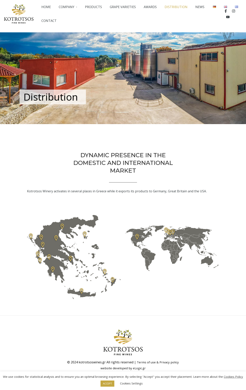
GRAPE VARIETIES (126, 13)
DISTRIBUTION (172, 13)
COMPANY (76, 13)
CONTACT (209, 13)
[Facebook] (224, 13)
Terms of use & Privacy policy (157, 360)
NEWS (192, 13)
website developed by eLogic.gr (123, 366)
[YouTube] (240, 13)
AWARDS (149, 13)
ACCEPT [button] (107, 383)
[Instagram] (232, 13)
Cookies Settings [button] (131, 383)
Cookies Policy (233, 377)
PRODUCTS (99, 13)
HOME (59, 13)
